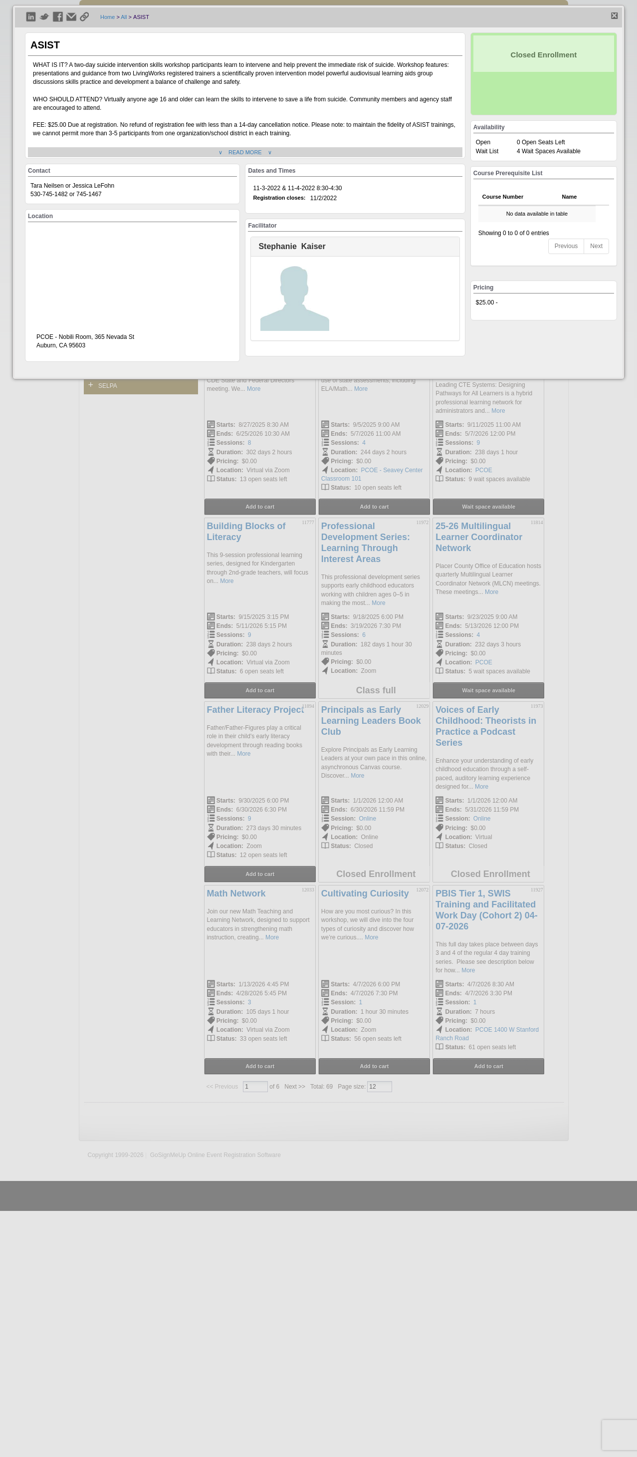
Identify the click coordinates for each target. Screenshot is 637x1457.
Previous (566, 246)
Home (107, 17)
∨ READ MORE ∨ (245, 152)
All (124, 17)
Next (596, 246)
